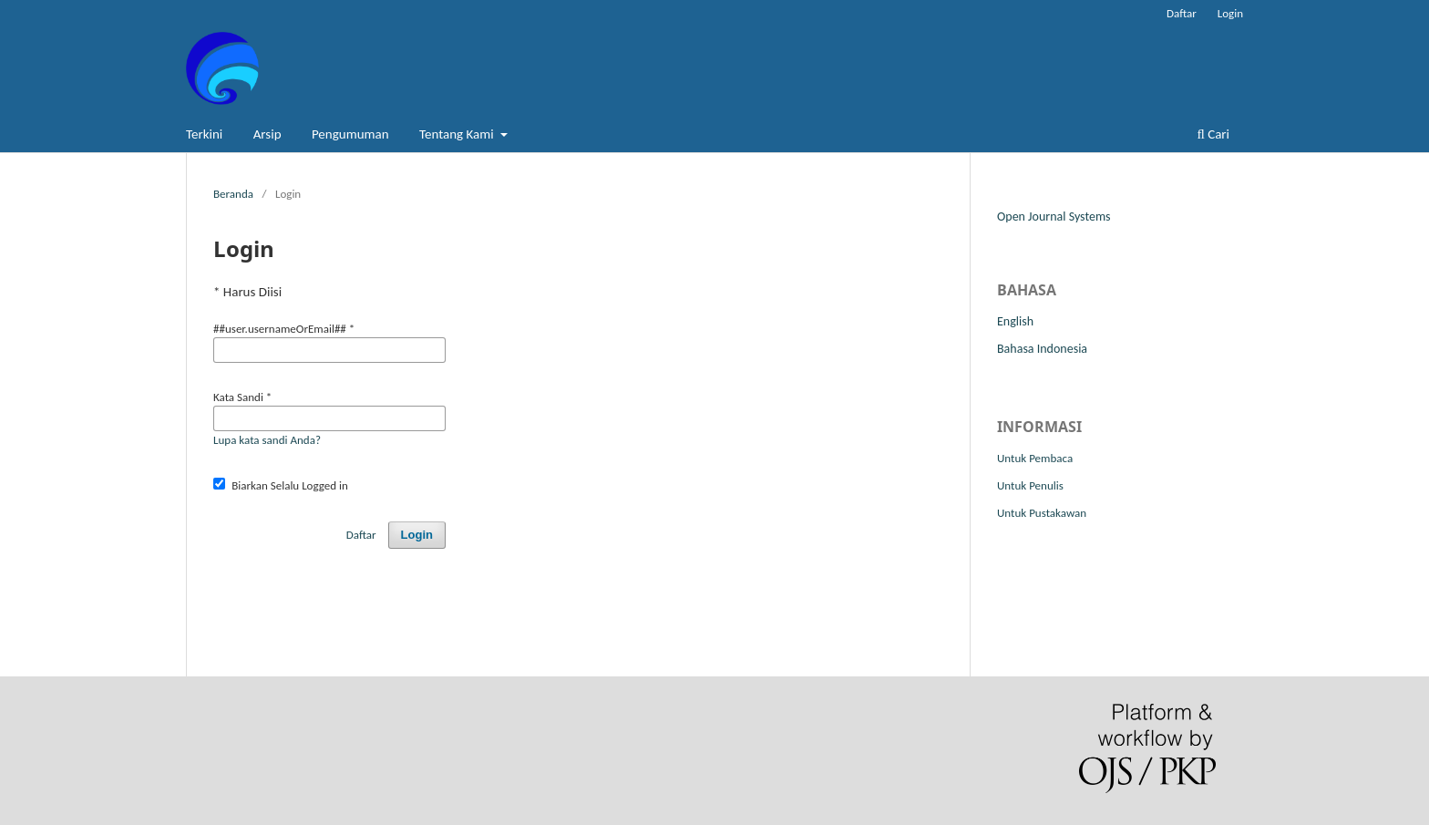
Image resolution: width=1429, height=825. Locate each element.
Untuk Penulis (1030, 485)
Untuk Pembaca (1035, 458)
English (1015, 321)
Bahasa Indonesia (1042, 348)
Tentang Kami (458, 134)
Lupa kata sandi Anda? (267, 440)
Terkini (204, 134)
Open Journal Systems (1054, 216)
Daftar (1182, 13)
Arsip (267, 134)
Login (1230, 13)
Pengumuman (350, 134)
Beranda (233, 194)
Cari (1213, 134)
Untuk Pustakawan (1041, 513)
